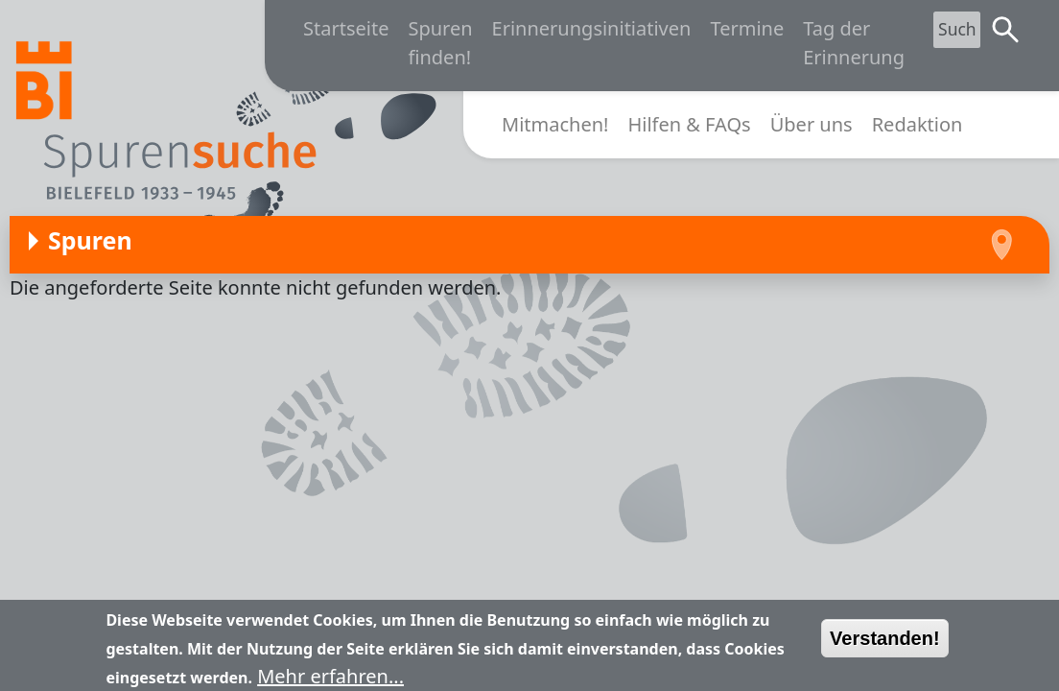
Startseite (345, 28)
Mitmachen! (555, 124)
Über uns (811, 124)
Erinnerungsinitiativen (592, 28)
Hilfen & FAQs (688, 124)
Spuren (90, 240)
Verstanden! (884, 644)
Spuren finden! (440, 42)
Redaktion (917, 124)
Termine (747, 28)
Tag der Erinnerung (854, 42)
